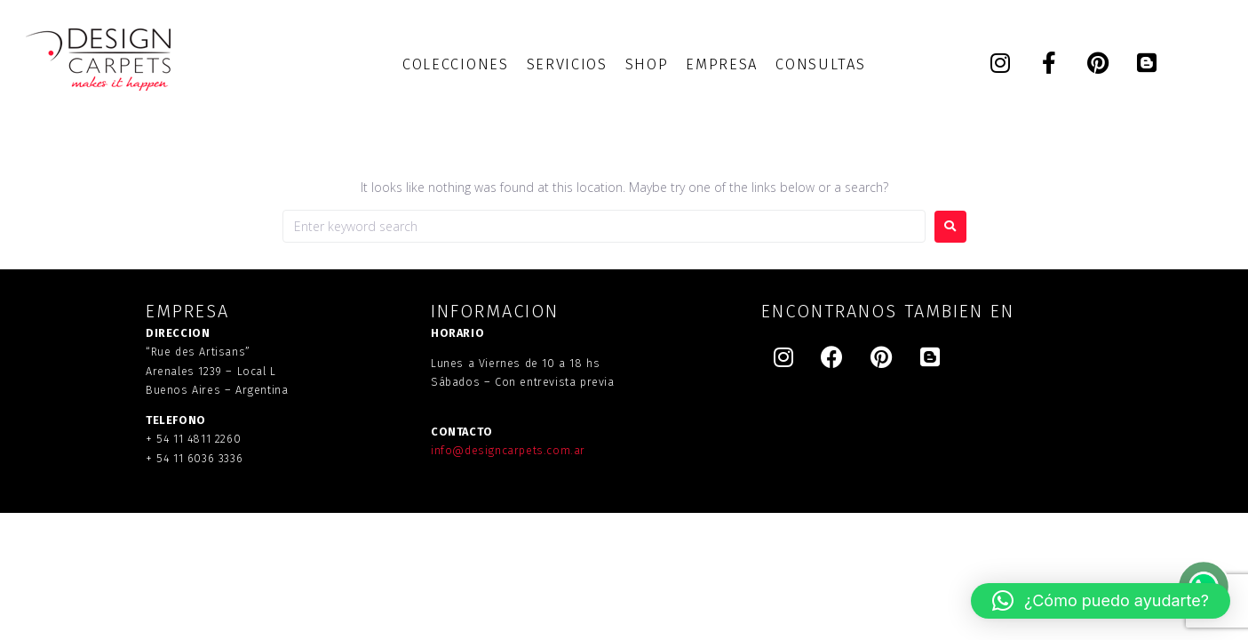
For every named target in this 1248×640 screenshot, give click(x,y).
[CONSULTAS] (820, 64)
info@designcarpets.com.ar (508, 450)
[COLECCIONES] (455, 64)
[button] (1100, 601)
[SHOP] (647, 64)
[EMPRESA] (722, 64)
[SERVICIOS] (567, 64)
